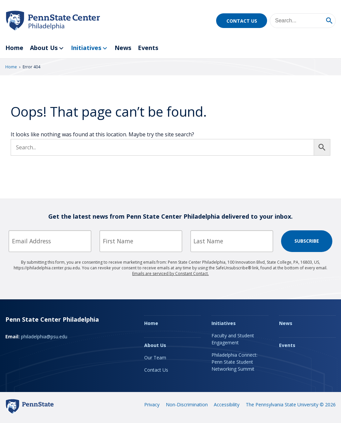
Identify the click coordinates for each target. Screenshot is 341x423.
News (123, 48)
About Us (47, 48)
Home (14, 48)
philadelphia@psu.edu (44, 336)
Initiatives (89, 48)
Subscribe (306, 241)
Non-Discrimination (187, 404)
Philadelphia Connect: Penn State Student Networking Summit (234, 362)
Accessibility (226, 404)
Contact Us (241, 21)
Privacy (152, 404)
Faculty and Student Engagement (232, 339)
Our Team (155, 357)
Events (148, 48)
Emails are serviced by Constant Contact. (170, 273)
